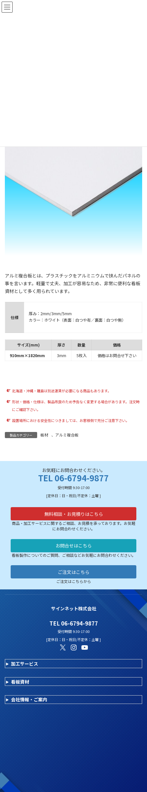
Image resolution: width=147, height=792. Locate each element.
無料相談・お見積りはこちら (73, 514)
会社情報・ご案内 (29, 699)
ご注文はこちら (73, 572)
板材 (44, 434)
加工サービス (24, 663)
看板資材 (20, 681)
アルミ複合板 (67, 434)
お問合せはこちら (74, 545)
